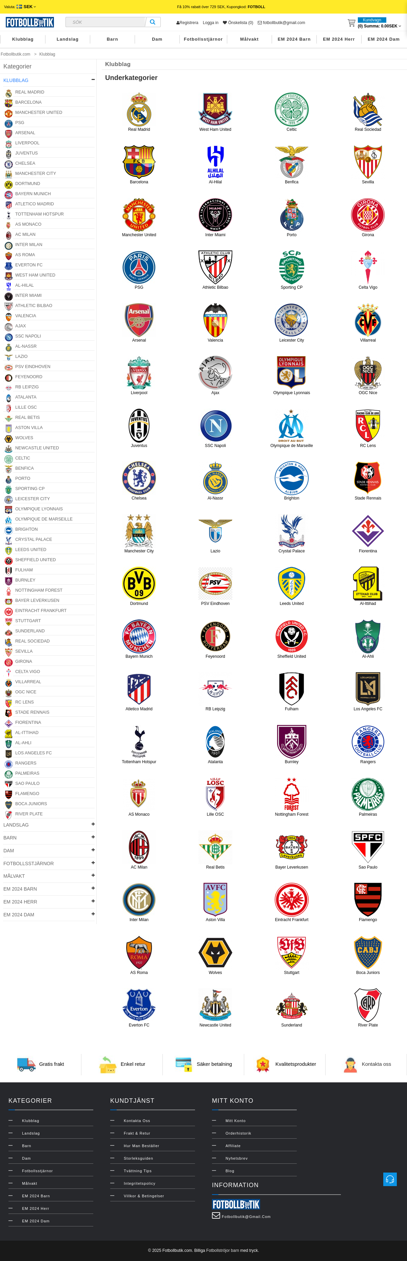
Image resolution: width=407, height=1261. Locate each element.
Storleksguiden (138, 1158)
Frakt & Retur (137, 1133)
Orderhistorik (238, 1133)
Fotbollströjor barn (222, 1250)
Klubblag (23, 39)
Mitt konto (236, 1121)
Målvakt (249, 39)
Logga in (210, 22)
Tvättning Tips (138, 1171)
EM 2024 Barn (294, 39)
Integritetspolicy (139, 1183)
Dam (157, 39)
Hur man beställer (141, 1146)
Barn (112, 39)
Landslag (68, 39)
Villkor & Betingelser (144, 1196)
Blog (230, 1171)
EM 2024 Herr (339, 39)
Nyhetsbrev (237, 1158)
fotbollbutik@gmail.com (281, 22)
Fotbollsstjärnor (203, 39)
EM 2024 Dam (384, 39)
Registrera (187, 22)
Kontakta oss (376, 1064)
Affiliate (233, 1146)
